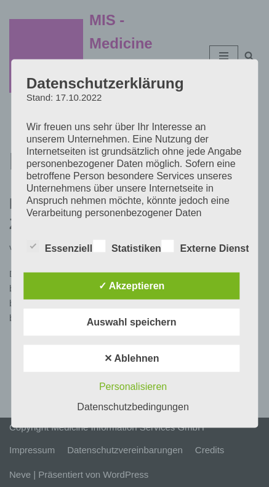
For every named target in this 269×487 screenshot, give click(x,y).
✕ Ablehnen (131, 358)
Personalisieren (133, 386)
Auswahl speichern (132, 322)
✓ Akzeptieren (131, 286)
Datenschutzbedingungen (132, 407)
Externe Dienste (208, 246)
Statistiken (127, 246)
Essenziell (59, 246)
